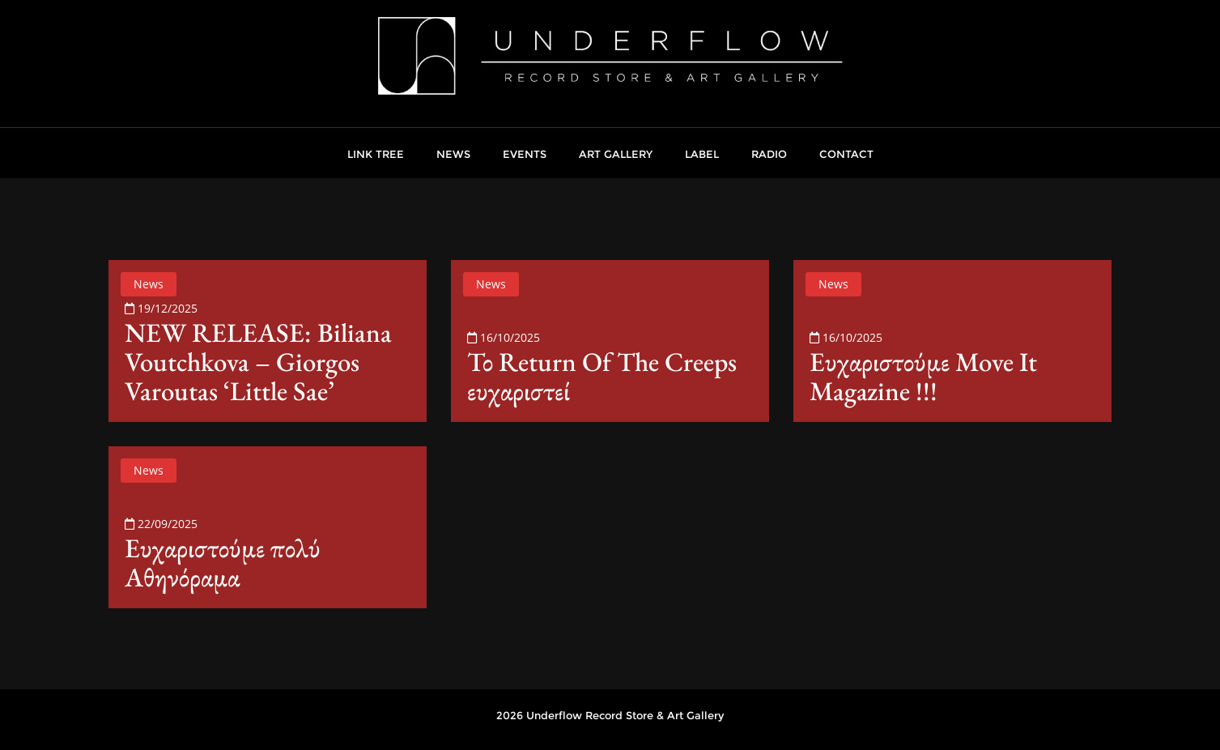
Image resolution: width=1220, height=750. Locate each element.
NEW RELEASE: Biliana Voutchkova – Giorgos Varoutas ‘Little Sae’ (258, 361)
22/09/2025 (161, 523)
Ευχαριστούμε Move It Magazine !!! (923, 376)
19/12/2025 (161, 308)
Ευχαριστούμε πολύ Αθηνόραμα (223, 562)
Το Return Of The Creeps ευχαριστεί (602, 376)
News (149, 284)
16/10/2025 (503, 337)
